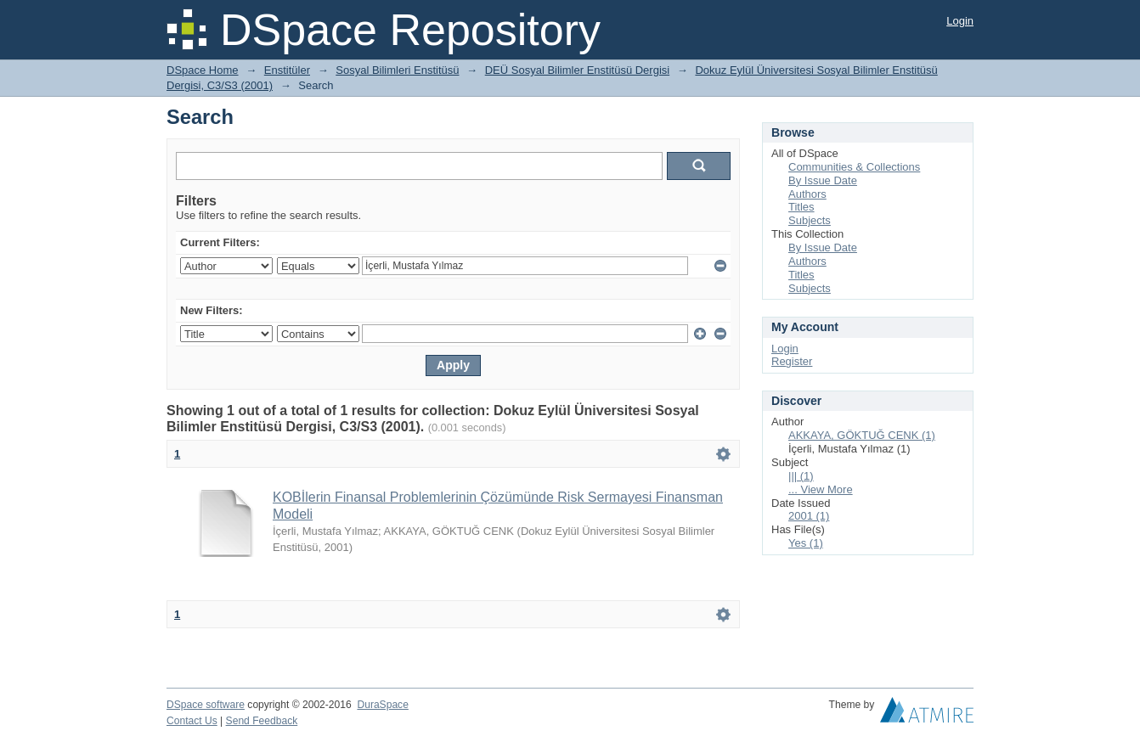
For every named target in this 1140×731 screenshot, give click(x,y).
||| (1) (801, 476)
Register (791, 361)
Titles (801, 206)
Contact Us (191, 721)
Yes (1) (805, 543)
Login (960, 20)
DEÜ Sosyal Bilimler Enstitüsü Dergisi (577, 70)
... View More (820, 489)
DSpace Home (202, 70)
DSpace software (205, 705)
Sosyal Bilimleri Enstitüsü (397, 70)
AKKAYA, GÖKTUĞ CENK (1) (861, 435)
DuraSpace (382, 705)
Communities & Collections (854, 166)
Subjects (809, 220)
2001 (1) (808, 515)
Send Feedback (262, 721)
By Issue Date (822, 180)
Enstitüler (287, 70)
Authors (807, 194)
